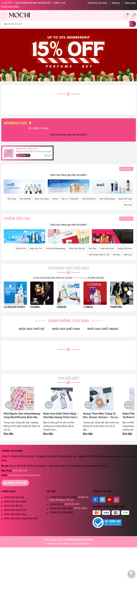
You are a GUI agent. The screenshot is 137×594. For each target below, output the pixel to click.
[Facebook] (95, 499)
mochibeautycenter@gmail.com (24, 475)
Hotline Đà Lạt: (64, 504)
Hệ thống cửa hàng (97, 3)
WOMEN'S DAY (18, 123)
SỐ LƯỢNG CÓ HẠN (55, 128)
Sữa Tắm (92, 248)
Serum (55, 199)
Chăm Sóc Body (107, 248)
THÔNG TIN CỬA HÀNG (61, 512)
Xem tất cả (126, 169)
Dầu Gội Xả (21, 248)
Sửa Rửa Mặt (25, 199)
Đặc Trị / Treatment (70, 199)
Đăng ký (116, 3)
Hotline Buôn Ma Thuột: (68, 508)
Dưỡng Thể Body (124, 248)
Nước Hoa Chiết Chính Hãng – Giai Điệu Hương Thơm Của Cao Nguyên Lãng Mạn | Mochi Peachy (61, 415)
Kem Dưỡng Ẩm (89, 199)
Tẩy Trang (11, 199)
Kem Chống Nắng (107, 199)
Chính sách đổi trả (13, 505)
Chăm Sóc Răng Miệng (55, 248)
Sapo (87, 543)
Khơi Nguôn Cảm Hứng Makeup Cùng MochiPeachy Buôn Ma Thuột (22, 415)
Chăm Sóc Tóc (35, 248)
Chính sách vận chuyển (15, 501)
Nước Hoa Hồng (41, 199)
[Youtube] (109, 499)
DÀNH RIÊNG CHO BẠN (68, 320)
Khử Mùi (116, 255)
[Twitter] (102, 499)
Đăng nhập (130, 3)
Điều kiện (48, 155)
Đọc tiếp (8, 433)
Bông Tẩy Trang (125, 199)
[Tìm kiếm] (132, 24)
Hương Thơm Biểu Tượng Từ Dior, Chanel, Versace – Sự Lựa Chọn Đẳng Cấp (101, 415)
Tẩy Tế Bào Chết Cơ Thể (99, 255)
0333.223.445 (20, 470)
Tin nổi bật (68, 378)
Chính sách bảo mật (14, 497)
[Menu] (3, 15)
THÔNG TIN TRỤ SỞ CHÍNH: (68, 498)
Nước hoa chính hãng (58, 543)
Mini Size (128, 205)
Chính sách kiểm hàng (15, 514)
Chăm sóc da (17, 218)
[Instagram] (116, 499)
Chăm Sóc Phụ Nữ (77, 248)
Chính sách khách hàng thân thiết (20, 518)
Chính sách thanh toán (15, 510)
